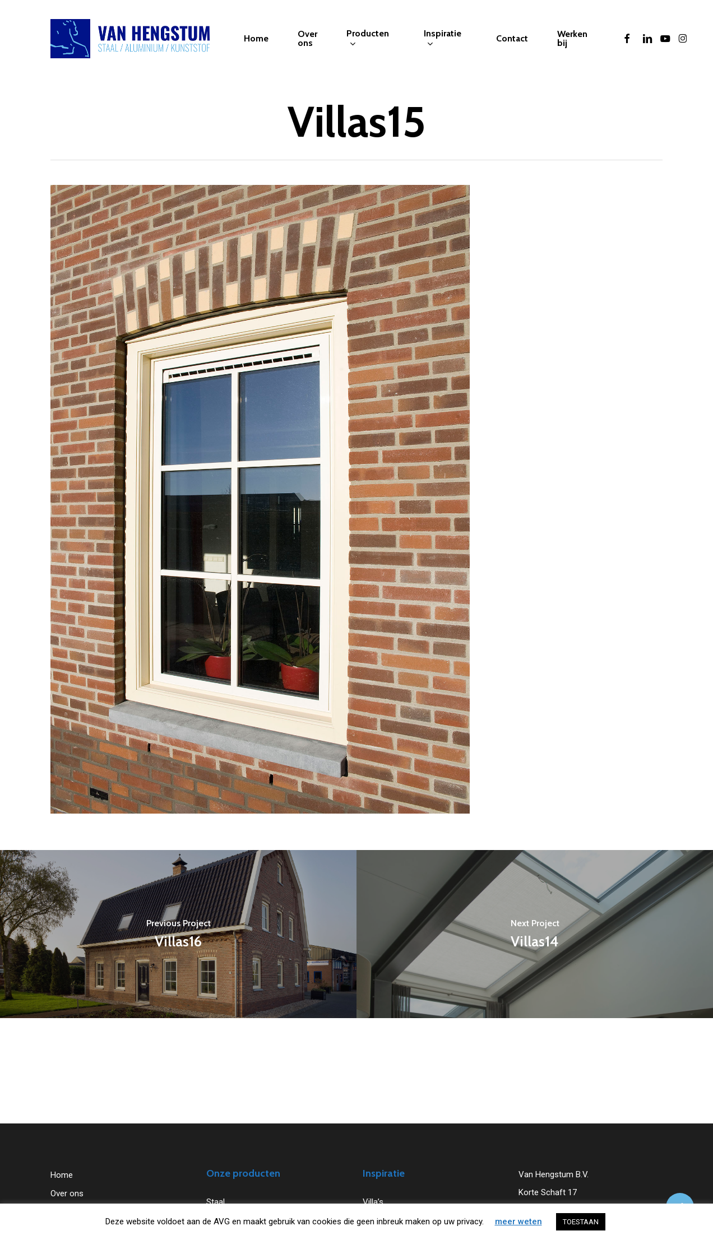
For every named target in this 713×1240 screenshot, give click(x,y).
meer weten (518, 1221)
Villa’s (373, 1202)
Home (61, 1175)
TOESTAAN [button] (581, 1222)
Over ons (67, 1193)
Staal (215, 1202)
